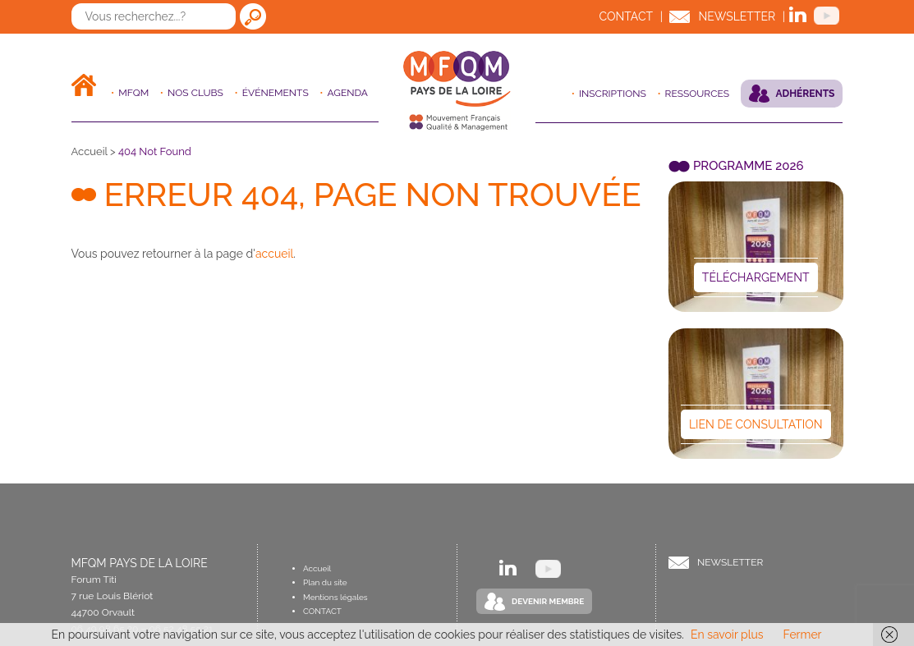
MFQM (133, 93)
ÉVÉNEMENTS (275, 93)
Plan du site (325, 582)
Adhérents (805, 93)
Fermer (802, 634)
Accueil (89, 151)
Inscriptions (612, 93)
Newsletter (736, 16)
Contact (626, 16)
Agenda (348, 93)
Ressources (697, 93)
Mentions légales (335, 597)
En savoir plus (727, 634)
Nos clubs (195, 93)
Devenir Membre (548, 601)
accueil (274, 253)
